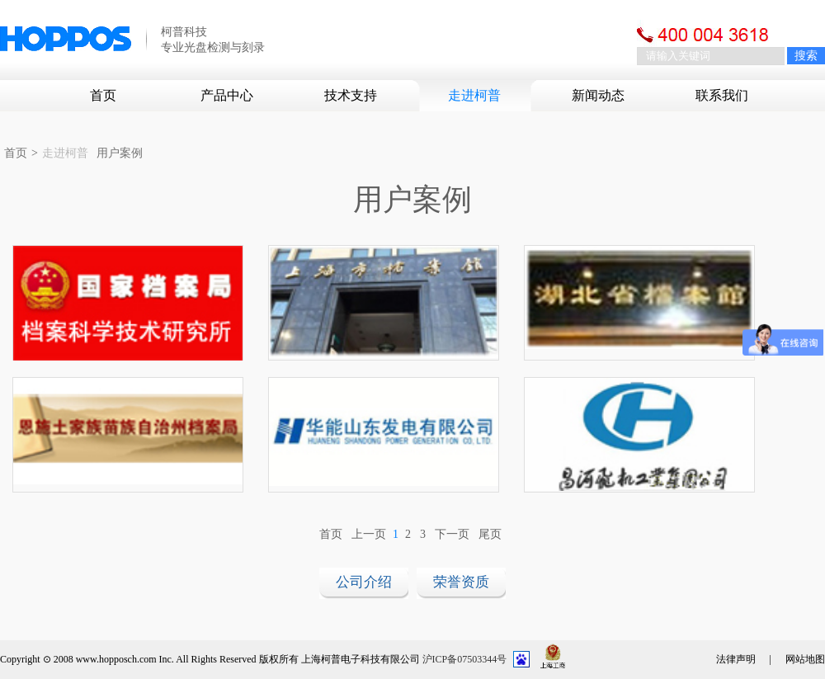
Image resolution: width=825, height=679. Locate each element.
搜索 (806, 56)
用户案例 (120, 153)
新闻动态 (598, 95)
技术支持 (350, 95)
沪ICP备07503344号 (464, 659)
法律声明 (736, 659)
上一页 (368, 534)
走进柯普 (474, 95)
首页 (103, 95)
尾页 (490, 534)
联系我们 (721, 95)
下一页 (452, 534)
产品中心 (226, 95)
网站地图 (805, 659)
